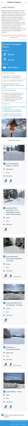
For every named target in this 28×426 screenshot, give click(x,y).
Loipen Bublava (7, 7)
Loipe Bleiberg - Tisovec (14, 391)
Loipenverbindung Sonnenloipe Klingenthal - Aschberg (14, 259)
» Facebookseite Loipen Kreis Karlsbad (12, 111)
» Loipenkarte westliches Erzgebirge (11, 110)
